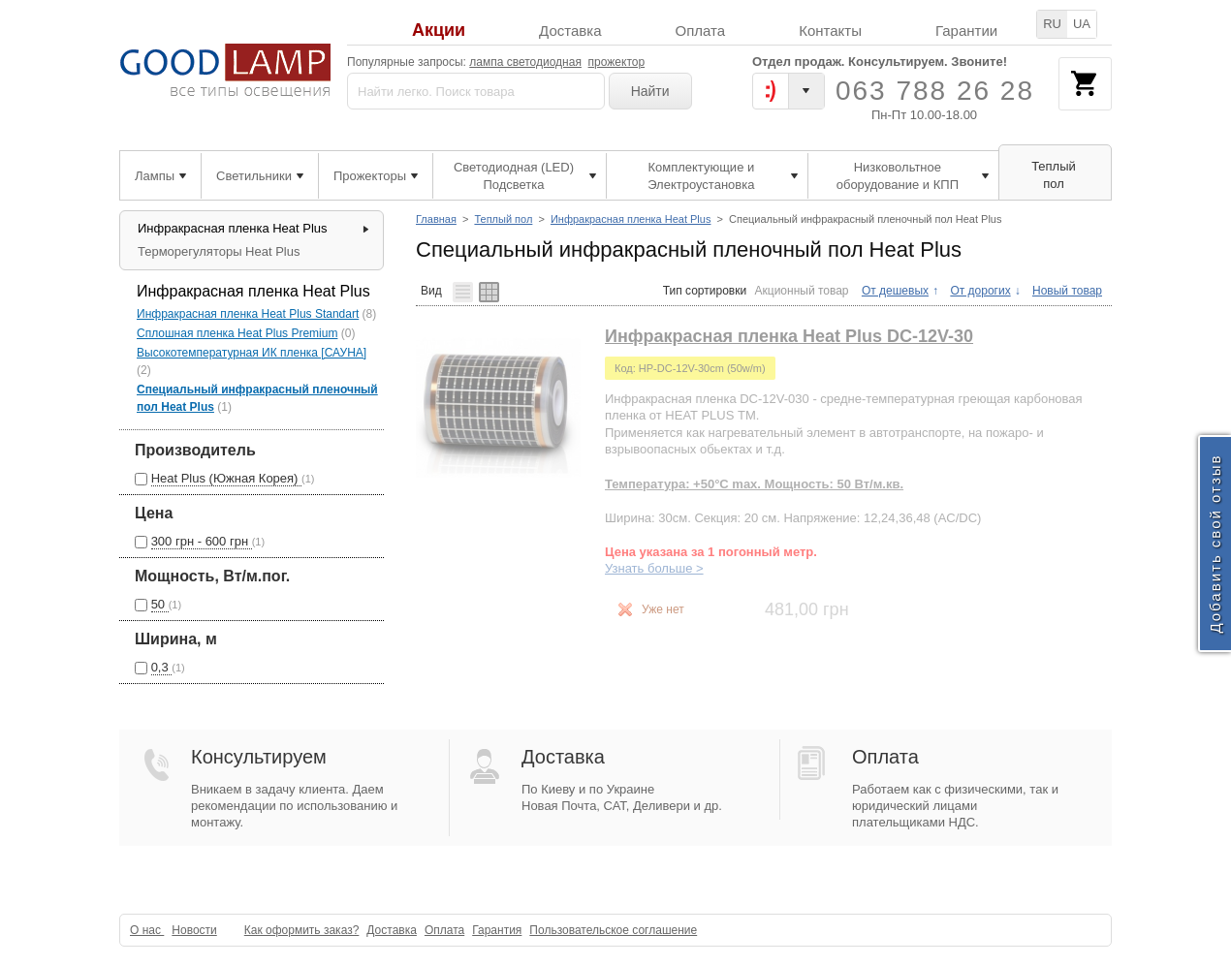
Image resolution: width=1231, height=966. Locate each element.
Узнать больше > (654, 568)
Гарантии (966, 30)
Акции (438, 30)
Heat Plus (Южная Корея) (226, 478)
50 (160, 604)
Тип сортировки (704, 290)
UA (1081, 23)
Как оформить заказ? (302, 930)
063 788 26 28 (935, 91)
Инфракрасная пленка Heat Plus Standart (248, 314)
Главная (436, 219)
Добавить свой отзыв (1215, 543)
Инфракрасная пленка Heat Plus (631, 219)
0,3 (162, 667)
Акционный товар (802, 290)
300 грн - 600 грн (201, 541)
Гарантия (496, 930)
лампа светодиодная (525, 62)
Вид (431, 290)
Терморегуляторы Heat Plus (219, 251)
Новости (194, 930)
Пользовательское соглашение (613, 930)
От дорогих (980, 290)
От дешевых (895, 290)
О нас (147, 930)
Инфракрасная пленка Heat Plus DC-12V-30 (789, 336)
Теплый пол (503, 219)
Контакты (830, 30)
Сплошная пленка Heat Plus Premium (237, 333)
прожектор (617, 62)
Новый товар (1067, 290)
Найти (650, 91)
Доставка (570, 30)
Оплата (701, 30)
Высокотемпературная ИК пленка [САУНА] (251, 352)
